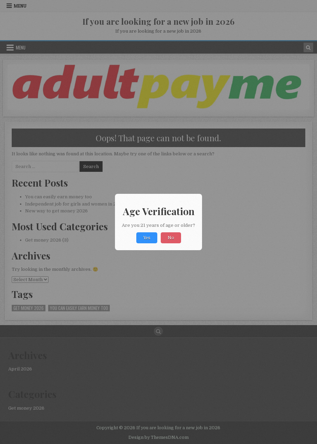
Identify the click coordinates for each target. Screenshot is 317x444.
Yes (146, 237)
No (171, 237)
